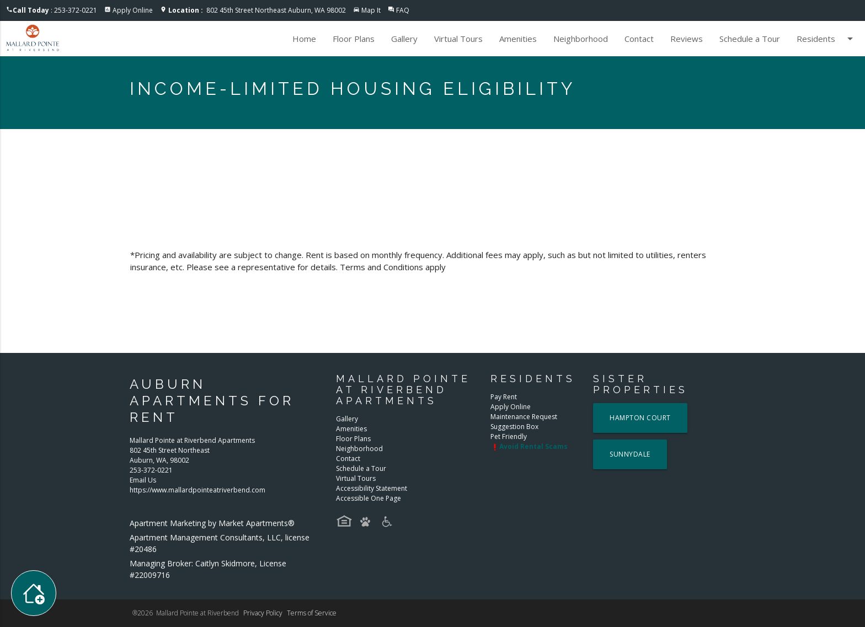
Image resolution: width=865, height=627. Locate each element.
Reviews (686, 38)
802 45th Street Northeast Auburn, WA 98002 (257, 10)
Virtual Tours (458, 38)
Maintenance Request (523, 416)
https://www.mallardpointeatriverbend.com (197, 490)
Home (304, 38)
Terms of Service (312, 613)
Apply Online (133, 10)
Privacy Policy (262, 613)
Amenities (518, 38)
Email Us (143, 480)
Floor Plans (354, 38)
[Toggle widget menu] (33, 593)
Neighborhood (580, 38)
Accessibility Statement (371, 488)
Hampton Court (640, 417)
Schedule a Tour (749, 38)
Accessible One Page (368, 498)
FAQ (402, 10)
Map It (371, 10)
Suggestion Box (514, 426)
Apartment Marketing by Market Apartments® (212, 523)
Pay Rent (503, 396)
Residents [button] (827, 38)
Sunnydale (630, 454)
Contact (639, 38)
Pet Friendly (508, 436)
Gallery (404, 38)
